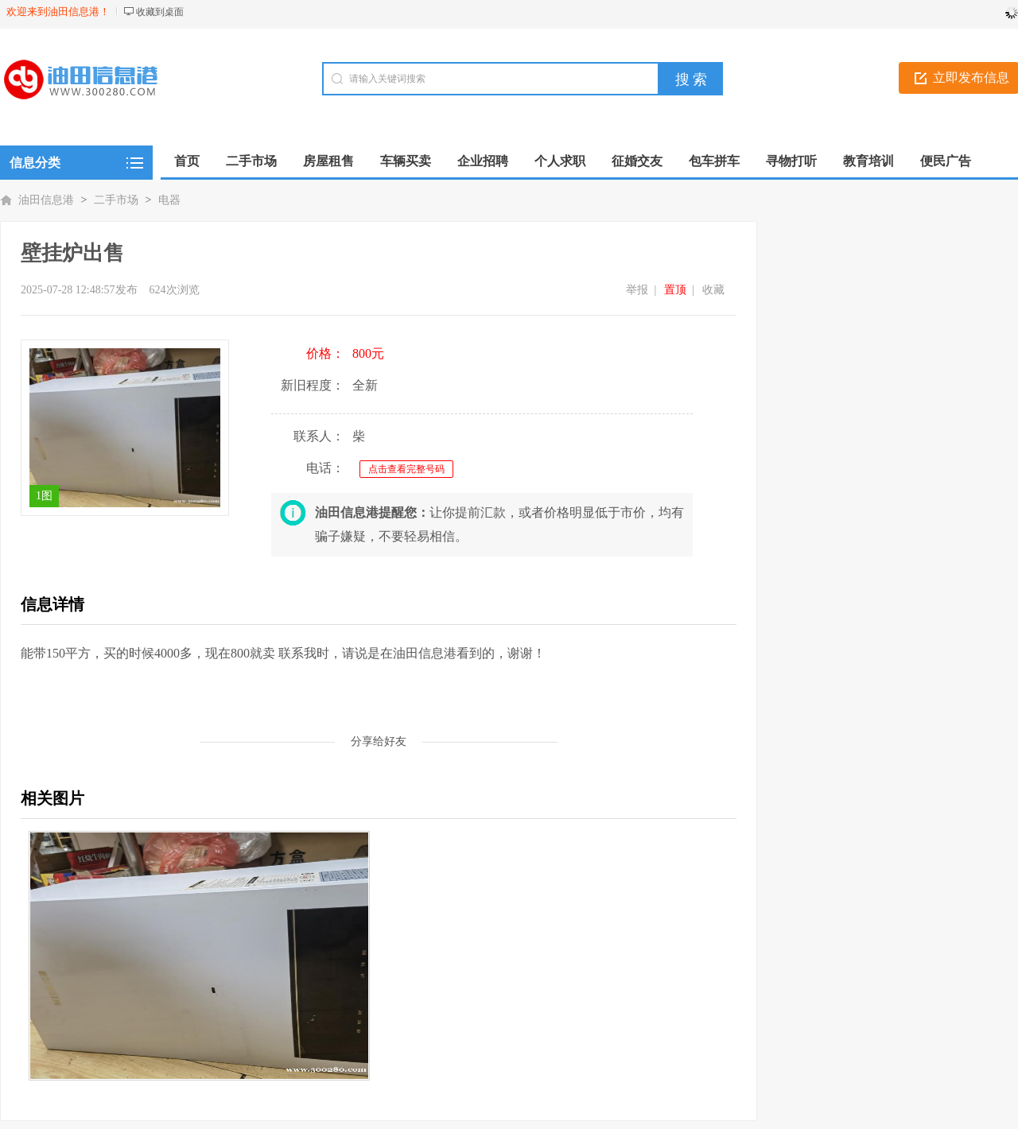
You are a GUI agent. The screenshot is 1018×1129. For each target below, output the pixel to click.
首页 (187, 161)
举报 (637, 290)
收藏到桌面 (160, 11)
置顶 (675, 290)
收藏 (713, 290)
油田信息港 (46, 200)
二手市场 (116, 200)
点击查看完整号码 (406, 469)
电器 (169, 200)
